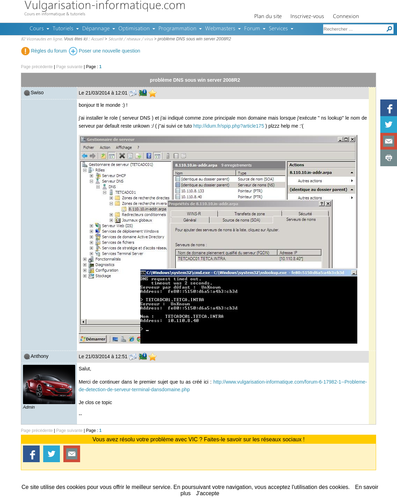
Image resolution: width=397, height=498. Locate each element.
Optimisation (134, 29)
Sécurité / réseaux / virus (130, 39)
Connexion (346, 16)
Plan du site (268, 16)
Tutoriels (63, 29)
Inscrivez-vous (307, 16)
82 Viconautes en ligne (41, 39)
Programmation (177, 29)
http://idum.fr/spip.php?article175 (228, 126)
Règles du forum (44, 51)
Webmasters (220, 29)
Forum (252, 29)
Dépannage (96, 29)
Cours (37, 29)
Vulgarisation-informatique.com (105, 6)
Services (278, 29)
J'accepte (207, 493)
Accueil (97, 39)
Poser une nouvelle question (104, 51)
